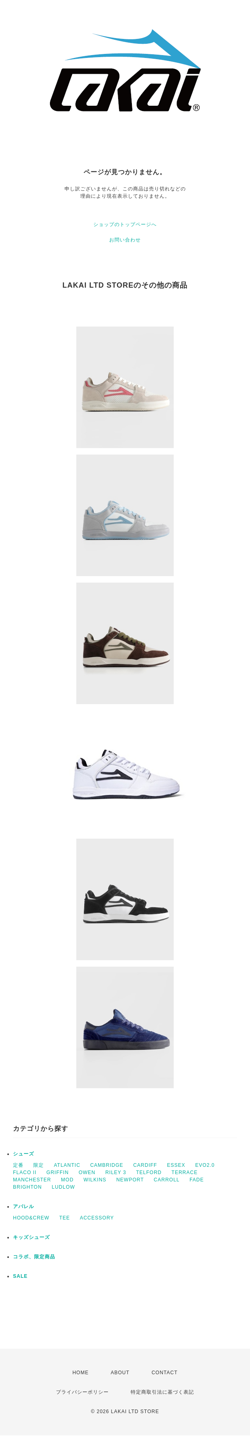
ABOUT (120, 1372)
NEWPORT (130, 1180)
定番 (18, 1165)
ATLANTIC (67, 1165)
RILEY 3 (115, 1172)
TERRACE (185, 1172)
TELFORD (149, 1172)
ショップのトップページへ (125, 224)
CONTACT (164, 1372)
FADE (197, 1180)
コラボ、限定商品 (34, 1257)
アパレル (23, 1206)
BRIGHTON (27, 1187)
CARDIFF (145, 1165)
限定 (38, 1165)
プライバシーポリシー (82, 1392)
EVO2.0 (205, 1165)
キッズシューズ (31, 1237)
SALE (20, 1276)
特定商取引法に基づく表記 (162, 1392)
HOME (80, 1372)
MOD (67, 1180)
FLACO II (25, 1172)
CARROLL (167, 1180)
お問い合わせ (125, 240)
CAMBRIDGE (106, 1165)
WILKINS (95, 1180)
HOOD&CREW (31, 1218)
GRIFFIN (57, 1172)
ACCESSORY (97, 1218)
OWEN (87, 1172)
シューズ (23, 1154)
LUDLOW (63, 1187)
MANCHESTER (32, 1180)
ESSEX (176, 1165)
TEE (64, 1218)
